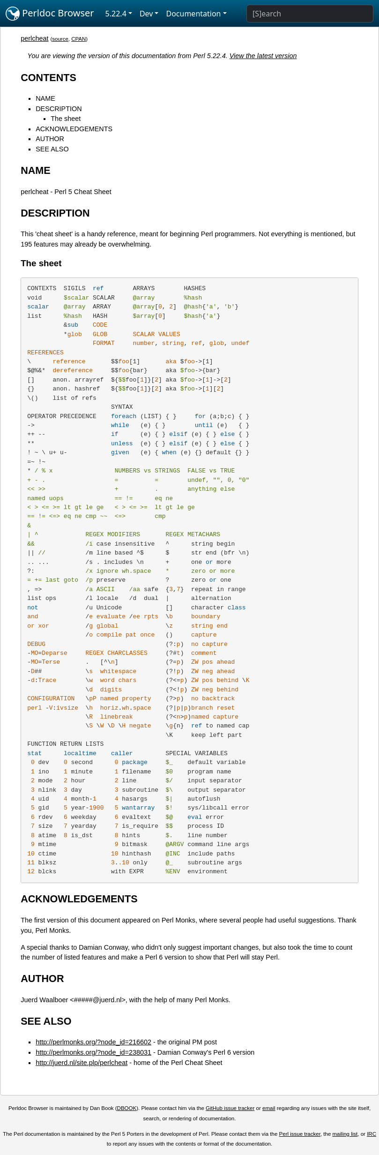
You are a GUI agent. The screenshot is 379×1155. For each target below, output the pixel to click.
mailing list (345, 1134)
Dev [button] (146, 13)
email (268, 1108)
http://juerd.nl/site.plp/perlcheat (81, 1062)
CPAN (78, 39)
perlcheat (34, 38)
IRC (371, 1134)
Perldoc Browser (50, 14)
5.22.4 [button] (115, 13)
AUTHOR (50, 138)
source (60, 39)
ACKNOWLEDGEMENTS (74, 129)
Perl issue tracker (299, 1134)
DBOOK (127, 1108)
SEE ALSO (52, 149)
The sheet (66, 118)
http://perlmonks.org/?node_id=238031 (93, 1052)
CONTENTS (48, 77)
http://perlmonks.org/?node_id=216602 (93, 1042)
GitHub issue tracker (230, 1108)
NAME (45, 98)
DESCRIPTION (59, 108)
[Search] (309, 13)
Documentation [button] (193, 13)
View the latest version (263, 56)
